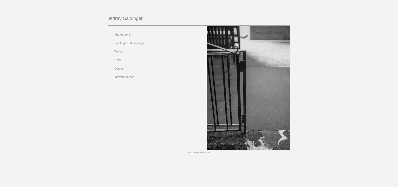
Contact (119, 68)
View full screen (124, 76)
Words (118, 51)
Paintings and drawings (129, 43)
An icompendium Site (199, 152)
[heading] (125, 19)
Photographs (122, 34)
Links (117, 60)
